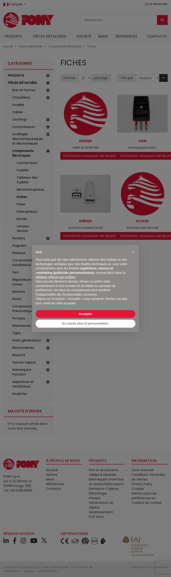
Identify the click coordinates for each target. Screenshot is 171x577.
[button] (133, 252)
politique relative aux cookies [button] (55, 277)
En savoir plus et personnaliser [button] (85, 323)
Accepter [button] (85, 314)
